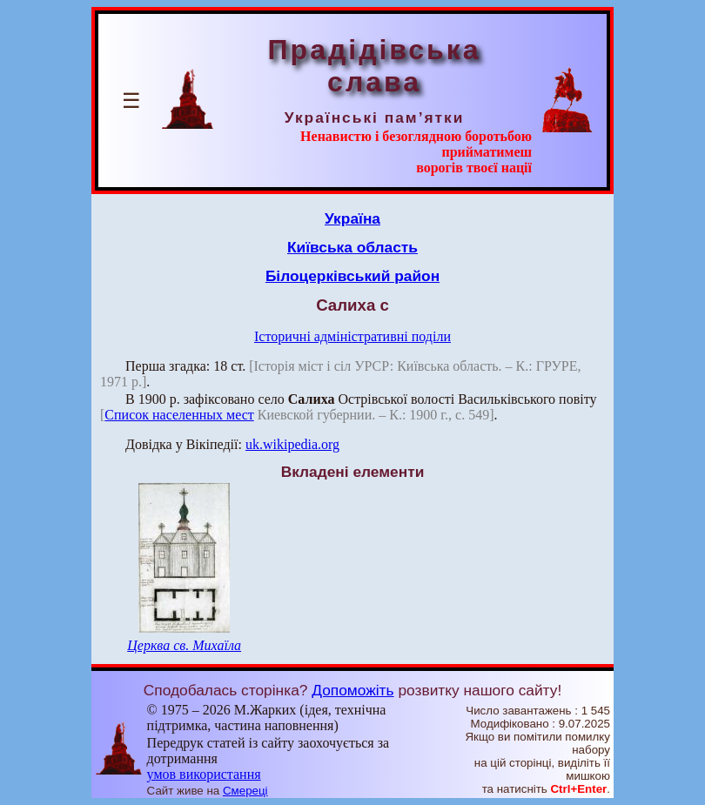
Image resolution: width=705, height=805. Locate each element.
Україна (352, 218)
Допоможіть (352, 690)
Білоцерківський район (352, 276)
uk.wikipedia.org (292, 444)
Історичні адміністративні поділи (352, 336)
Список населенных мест (178, 414)
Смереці (245, 790)
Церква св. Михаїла (184, 645)
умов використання (204, 774)
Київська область (352, 247)
